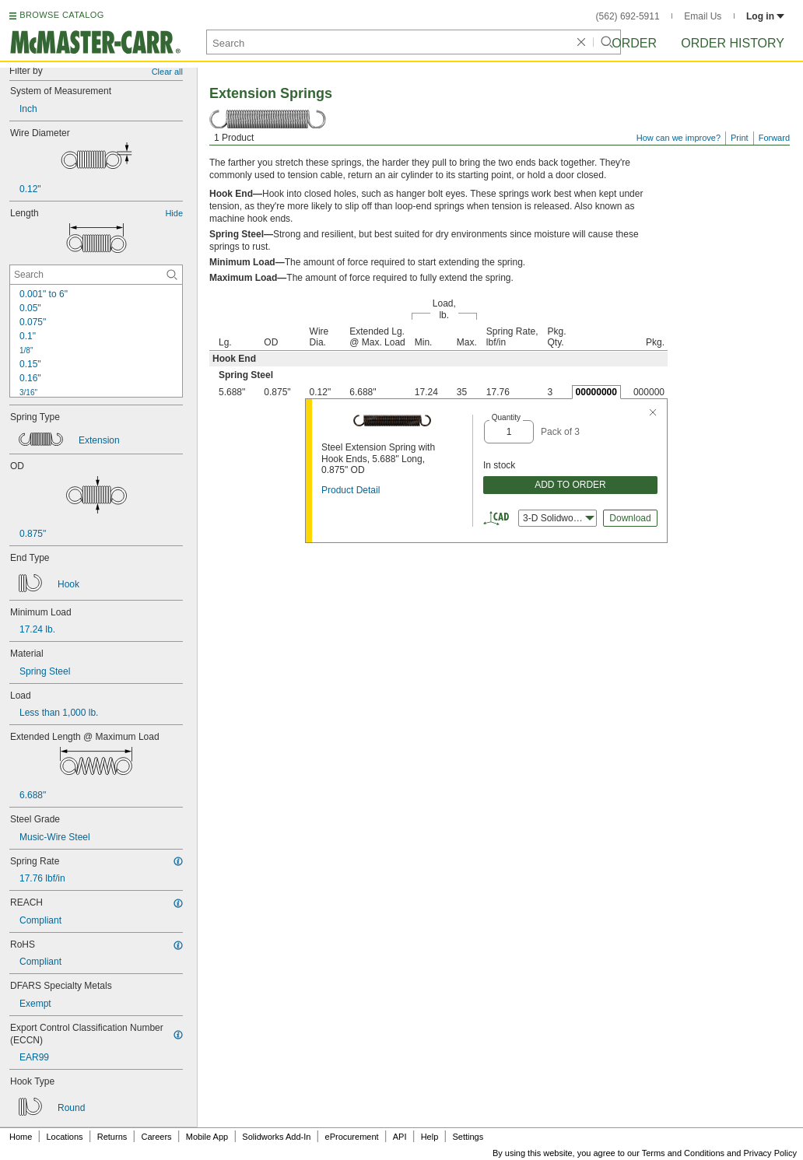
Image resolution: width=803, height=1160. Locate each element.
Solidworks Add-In (276, 1136)
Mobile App (207, 1136)
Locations (65, 1136)
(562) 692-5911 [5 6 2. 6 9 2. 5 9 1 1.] (628, 16)
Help (430, 1136)
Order (634, 43)
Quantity (506, 417)
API (400, 1136)
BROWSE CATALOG (61, 14)
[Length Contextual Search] (96, 275)
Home (20, 1136)
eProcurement (352, 1136)
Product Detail (350, 490)
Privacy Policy (770, 1153)
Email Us (702, 16)
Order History (732, 43)
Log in (765, 16)
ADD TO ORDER (570, 484)
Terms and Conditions (683, 1153)
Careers (156, 1136)
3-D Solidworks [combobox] (558, 518)
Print (740, 137)
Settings (467, 1136)
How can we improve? (678, 137)
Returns (112, 1136)
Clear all (167, 71)
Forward (774, 137)
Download (629, 518)
